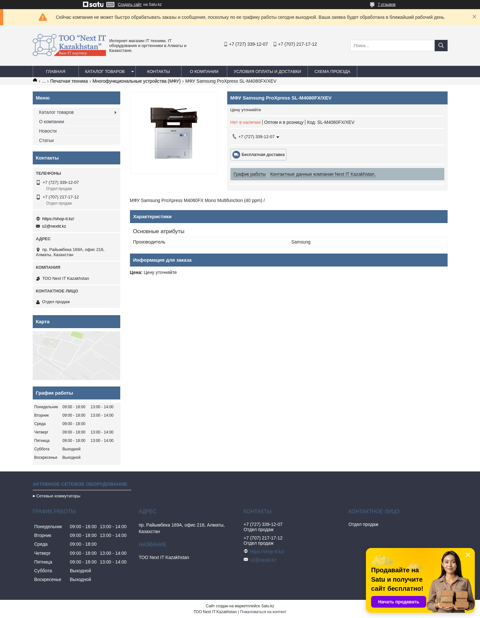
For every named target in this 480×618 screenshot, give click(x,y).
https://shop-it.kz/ (58, 218)
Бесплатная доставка (263, 154)
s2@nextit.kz (54, 226)
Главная (55, 71)
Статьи (46, 140)
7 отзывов (386, 4)
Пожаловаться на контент (263, 612)
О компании (204, 71)
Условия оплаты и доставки (267, 71)
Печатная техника (69, 81)
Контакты (158, 71)
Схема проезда (332, 71)
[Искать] (441, 45)
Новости (48, 131)
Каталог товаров (105, 71)
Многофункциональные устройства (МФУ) (137, 81)
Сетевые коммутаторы (58, 495)
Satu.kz (267, 606)
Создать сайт (130, 4)
